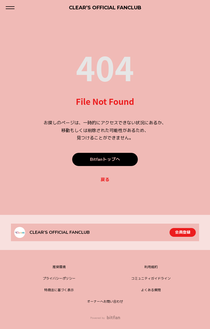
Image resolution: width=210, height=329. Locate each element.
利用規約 (151, 267)
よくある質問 (151, 290)
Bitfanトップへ (105, 159)
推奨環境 (59, 267)
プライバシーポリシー (59, 278)
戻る (105, 180)
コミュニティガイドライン (151, 278)
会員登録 (182, 232)
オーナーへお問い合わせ (105, 301)
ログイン (201, 7)
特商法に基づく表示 (59, 290)
